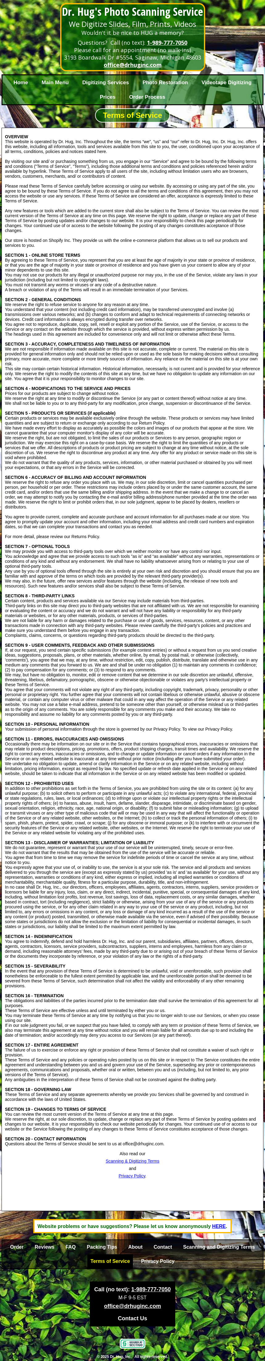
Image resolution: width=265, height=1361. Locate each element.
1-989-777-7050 (167, 42)
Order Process (147, 97)
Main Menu (55, 82)
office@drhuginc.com (133, 64)
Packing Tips (102, 1247)
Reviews (44, 1247)
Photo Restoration (165, 82)
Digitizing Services (105, 82)
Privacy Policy (132, 1175)
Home (21, 82)
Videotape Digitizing (226, 82)
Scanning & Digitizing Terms (132, 1161)
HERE (219, 1226)
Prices (107, 97)
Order (17, 1247)
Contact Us (132, 1318)
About (135, 1247)
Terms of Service (110, 1261)
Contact (163, 1247)
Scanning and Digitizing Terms (219, 1247)
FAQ (70, 1247)
